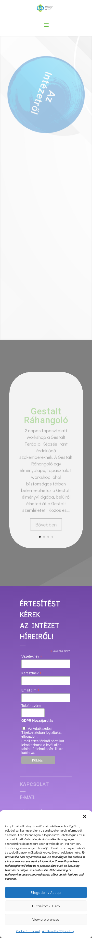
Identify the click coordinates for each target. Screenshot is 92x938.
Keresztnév (31, 673)
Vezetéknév (31, 656)
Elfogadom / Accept (46, 892)
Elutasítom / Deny (46, 905)
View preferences (46, 919)
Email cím (30, 690)
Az (46, 96)
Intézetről (45, 86)
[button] (84, 816)
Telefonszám (31, 706)
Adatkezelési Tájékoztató (58, 931)
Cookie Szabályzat (28, 931)
